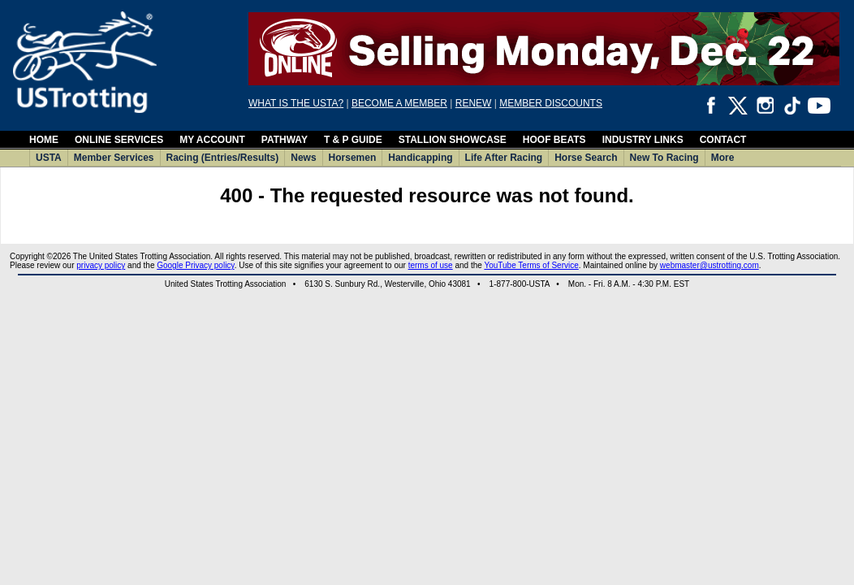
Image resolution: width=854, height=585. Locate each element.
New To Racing (664, 157)
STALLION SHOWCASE (453, 139)
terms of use (430, 265)
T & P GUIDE (353, 139)
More (723, 157)
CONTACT (723, 139)
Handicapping (420, 157)
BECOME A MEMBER (399, 103)
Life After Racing (504, 157)
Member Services (114, 157)
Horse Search (585, 157)
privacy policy (100, 265)
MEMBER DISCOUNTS (550, 103)
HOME (43, 139)
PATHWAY (284, 139)
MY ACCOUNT (212, 139)
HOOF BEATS (554, 139)
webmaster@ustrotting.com (709, 265)
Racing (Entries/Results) (222, 157)
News (303, 157)
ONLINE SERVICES (119, 139)
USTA (49, 157)
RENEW (473, 103)
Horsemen (353, 157)
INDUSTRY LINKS (643, 139)
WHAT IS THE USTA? (295, 103)
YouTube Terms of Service (531, 265)
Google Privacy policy (195, 265)
